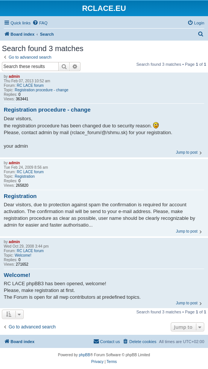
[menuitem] (39, 22)
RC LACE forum (30, 85)
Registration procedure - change (41, 90)
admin (14, 76)
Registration (25, 176)
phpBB (84, 355)
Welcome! (23, 255)
